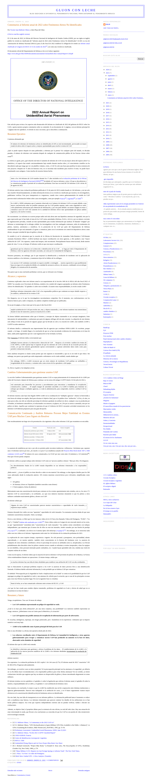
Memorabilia (107, 412)
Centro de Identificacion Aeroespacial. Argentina (30, 738)
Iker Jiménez (107, 269)
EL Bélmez (109, 483)
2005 (108, 155)
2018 (108, 112)
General (106, 246)
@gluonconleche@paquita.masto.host (115, 39)
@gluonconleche (108, 47)
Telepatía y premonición (111, 286)
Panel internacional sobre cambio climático (117, 339)
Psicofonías (107, 252)
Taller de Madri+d (109, 347)
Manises (106, 303)
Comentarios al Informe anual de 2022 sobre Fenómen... (125, 98)
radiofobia (106, 306)
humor (105, 291)
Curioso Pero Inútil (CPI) (111, 350)
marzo (110, 88)
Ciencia (105, 283)
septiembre (111, 76)
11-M (105, 294)
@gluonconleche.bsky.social (112, 43)
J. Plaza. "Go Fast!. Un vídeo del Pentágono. (30, 753)
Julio (108, 24)
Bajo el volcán (108, 381)
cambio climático (109, 311)
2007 (108, 148)
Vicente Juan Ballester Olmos (19, 30)
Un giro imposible (107, 179)
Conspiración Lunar (109, 300)
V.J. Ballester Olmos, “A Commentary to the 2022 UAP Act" (34, 722)
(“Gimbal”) (61, 531)
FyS (104, 330)
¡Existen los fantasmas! (110, 398)
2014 (108, 125)
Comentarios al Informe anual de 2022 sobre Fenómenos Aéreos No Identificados (45, 25)
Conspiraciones (108, 243)
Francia (63, 199)
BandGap (106, 327)
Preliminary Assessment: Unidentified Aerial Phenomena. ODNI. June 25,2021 (40, 730)
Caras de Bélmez (108, 277)
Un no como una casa (110, 443)
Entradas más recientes (15, 770)
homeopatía (107, 317)
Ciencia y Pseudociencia (111, 249)
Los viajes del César (109, 502)
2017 (108, 116)
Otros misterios (108, 257)
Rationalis (106, 489)
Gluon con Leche (76, 10)
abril (109, 85)
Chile (79, 199)
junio (110, 82)
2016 (108, 119)
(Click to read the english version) (19, 34)
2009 (108, 142)
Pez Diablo (107, 429)
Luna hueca (105, 167)
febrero (110, 92)
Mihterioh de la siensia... (111, 415)
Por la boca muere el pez (111, 508)
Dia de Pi (106, 308)
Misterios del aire (109, 417)
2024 (108, 70)
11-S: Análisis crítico (110, 475)
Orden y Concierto (109, 420)
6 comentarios (53, 760)
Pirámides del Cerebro (110, 432)
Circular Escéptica (109, 478)
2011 (108, 135)
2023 (108, 73)
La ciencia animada (109, 356)
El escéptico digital (109, 486)
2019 (108, 109)
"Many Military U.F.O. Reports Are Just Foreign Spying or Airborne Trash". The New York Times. (48, 751)
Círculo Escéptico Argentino (112, 481)
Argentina (71, 199)
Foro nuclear (107, 336)
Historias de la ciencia (110, 359)
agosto (110, 79)
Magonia (106, 400)
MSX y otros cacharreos (111, 500)
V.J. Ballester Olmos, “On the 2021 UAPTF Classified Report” (35, 733)
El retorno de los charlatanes (112, 437)
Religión (106, 260)
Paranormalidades (109, 423)
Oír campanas (107, 280)
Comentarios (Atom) (23, 775)
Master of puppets (109, 403)
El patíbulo (107, 353)
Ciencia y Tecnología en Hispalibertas (115, 362)
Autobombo (107, 271)
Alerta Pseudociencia (110, 263)
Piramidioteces (108, 266)
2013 (108, 129)
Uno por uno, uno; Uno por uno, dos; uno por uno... (120, 446)
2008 (108, 145)
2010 (108, 138)
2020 (108, 106)
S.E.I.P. (105, 440)
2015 (108, 122)
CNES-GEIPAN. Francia (23, 735)
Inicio (50, 770)
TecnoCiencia (107, 364)
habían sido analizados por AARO (32, 522)
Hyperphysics (107, 342)
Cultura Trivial (108, 367)
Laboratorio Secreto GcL (111, 240)
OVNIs (19, 762)
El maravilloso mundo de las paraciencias (116, 406)
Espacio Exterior (108, 395)
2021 (108, 103)
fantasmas (106, 314)
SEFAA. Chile (19, 740)
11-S (104, 254)
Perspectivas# (107, 426)
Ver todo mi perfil (111, 28)
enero (110, 95)
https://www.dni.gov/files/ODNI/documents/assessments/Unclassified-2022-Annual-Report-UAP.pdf (40, 54)
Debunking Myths (109, 389)
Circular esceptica (109, 297)
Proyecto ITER (108, 333)
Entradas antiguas (84, 770)
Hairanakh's (107, 514)
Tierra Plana (107, 289)
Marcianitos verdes (109, 409)
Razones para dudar (109, 435)
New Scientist (108, 344)
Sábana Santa (107, 274)
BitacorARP (107, 383)
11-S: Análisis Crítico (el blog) (113, 378)
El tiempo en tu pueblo (110, 511)
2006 (108, 151)
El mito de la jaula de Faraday (111, 191)
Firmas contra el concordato (111, 219)
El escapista (107, 392)
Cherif (105, 386)
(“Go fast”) (12, 531)
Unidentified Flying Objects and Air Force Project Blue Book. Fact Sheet (38, 743)
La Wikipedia (107, 505)
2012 (108, 132)
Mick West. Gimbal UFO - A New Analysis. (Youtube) (33, 756)
